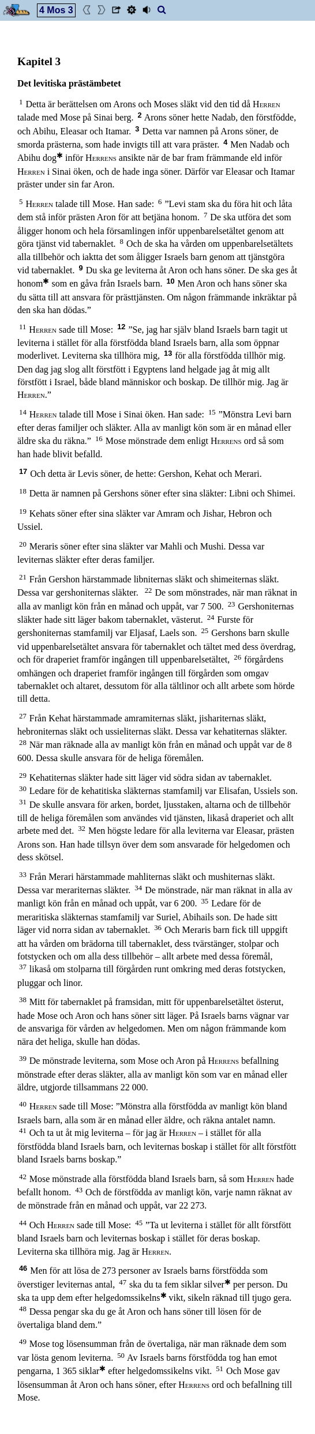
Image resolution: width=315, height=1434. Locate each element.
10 (170, 281)
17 (23, 471)
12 (121, 326)
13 (168, 353)
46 (23, 1268)
